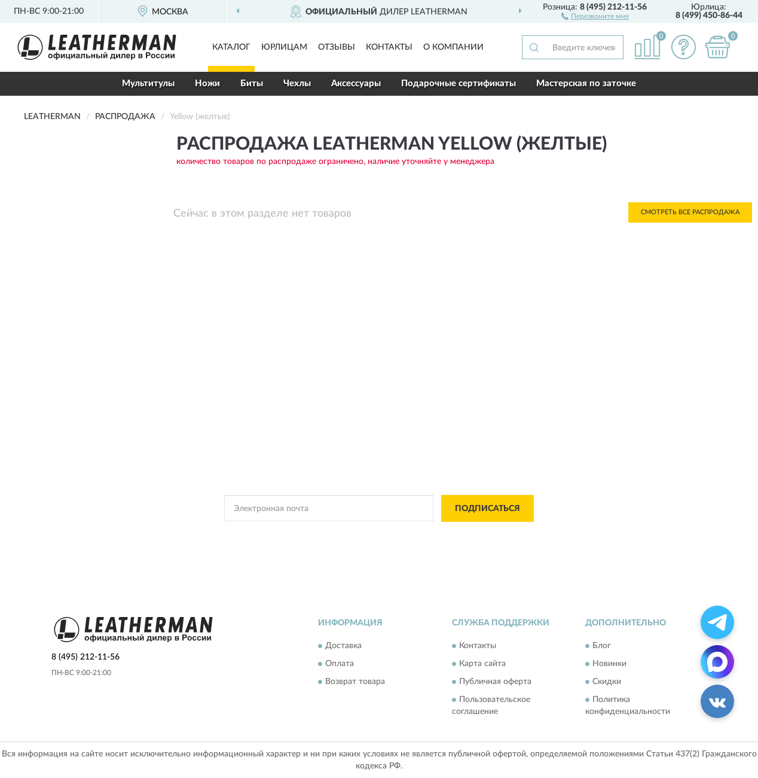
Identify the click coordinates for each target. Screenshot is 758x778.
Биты (251, 83)
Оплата (339, 664)
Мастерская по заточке (586, 83)
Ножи (207, 83)
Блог (601, 646)
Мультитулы (148, 83)
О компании (453, 47)
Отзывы (336, 47)
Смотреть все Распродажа (690, 212)
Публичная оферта (495, 682)
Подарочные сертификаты (458, 83)
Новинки (609, 664)
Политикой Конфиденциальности (368, 535)
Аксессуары (356, 83)
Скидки (606, 682)
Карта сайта (482, 664)
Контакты (389, 47)
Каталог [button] (231, 47)
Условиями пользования (473, 535)
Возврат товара (355, 682)
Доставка (343, 646)
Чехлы (297, 83)
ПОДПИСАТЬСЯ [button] (487, 509)
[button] (595, 15)
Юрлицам (284, 47)
